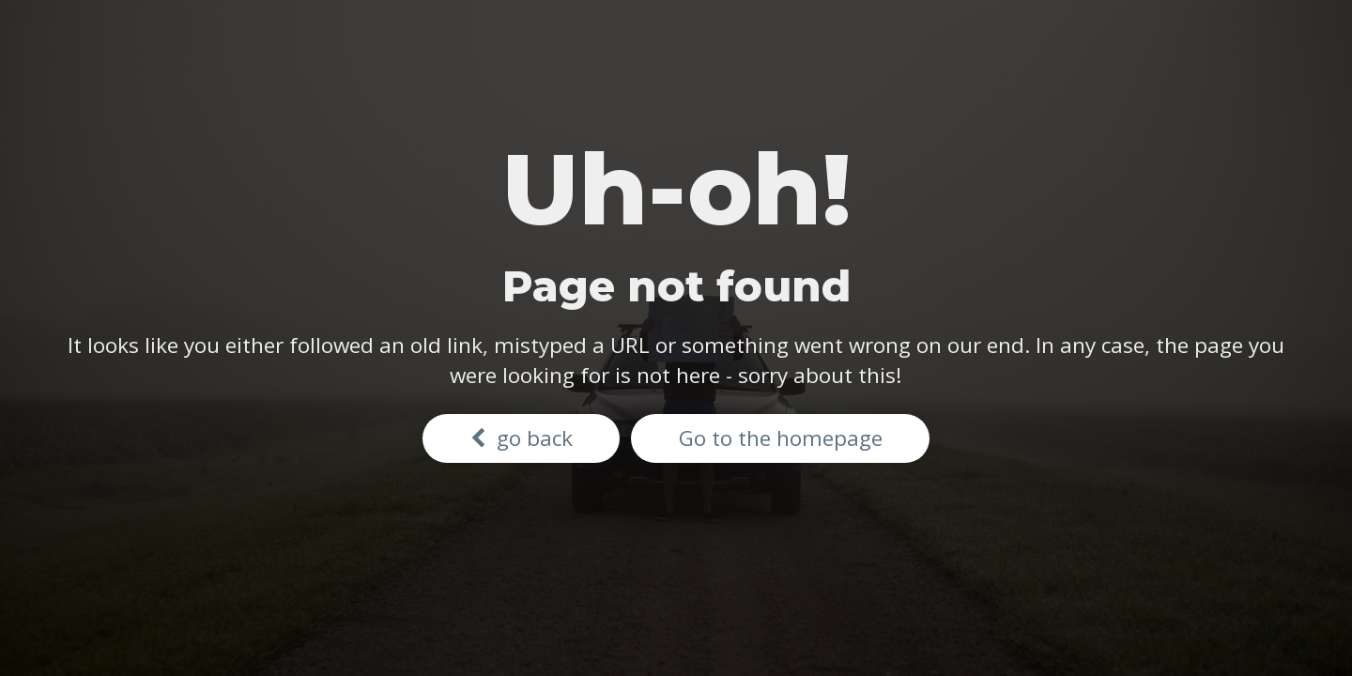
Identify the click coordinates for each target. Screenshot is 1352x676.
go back (521, 438)
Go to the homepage (781, 438)
